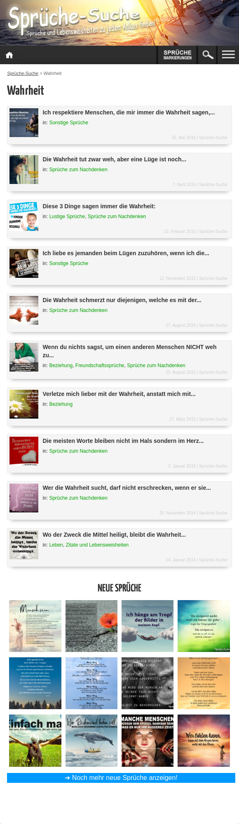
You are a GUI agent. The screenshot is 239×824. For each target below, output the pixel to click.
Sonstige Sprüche (68, 123)
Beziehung (61, 365)
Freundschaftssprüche (99, 365)
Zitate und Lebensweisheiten (97, 545)
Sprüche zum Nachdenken (78, 169)
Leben (56, 545)
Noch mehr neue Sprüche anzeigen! (125, 777)
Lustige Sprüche (67, 216)
